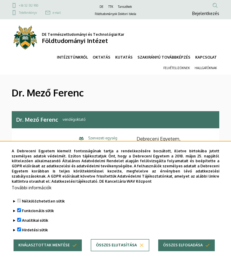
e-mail (57, 12)
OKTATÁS (101, 57)
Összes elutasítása (116, 255)
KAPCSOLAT (206, 57)
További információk (31, 197)
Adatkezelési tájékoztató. (74, 191)
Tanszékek (125, 6)
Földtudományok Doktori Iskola (115, 14)
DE (101, 6)
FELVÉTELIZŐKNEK (176, 68)
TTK (110, 6)
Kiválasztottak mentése (44, 255)
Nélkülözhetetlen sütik (43, 211)
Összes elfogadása (183, 255)
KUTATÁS (124, 57)
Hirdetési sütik (35, 240)
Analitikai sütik (35, 230)
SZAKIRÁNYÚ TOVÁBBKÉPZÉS (163, 57)
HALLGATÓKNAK (206, 68)
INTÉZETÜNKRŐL (72, 57)
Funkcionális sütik (38, 220)
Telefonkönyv (28, 12)
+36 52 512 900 (28, 5)
